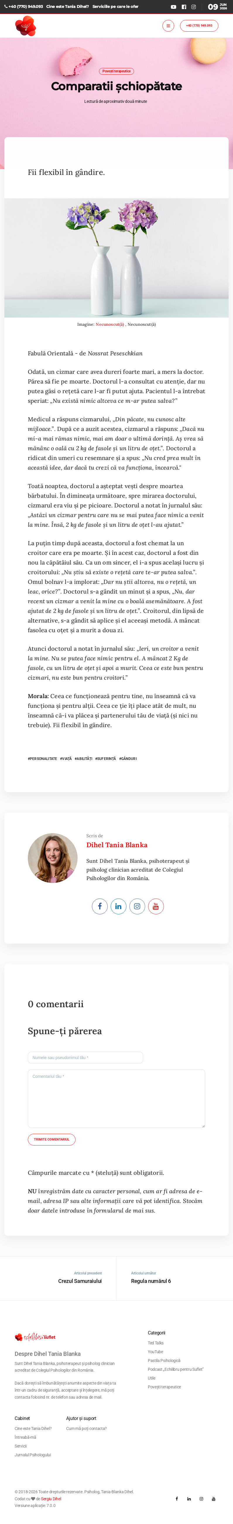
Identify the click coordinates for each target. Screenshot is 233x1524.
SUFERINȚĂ (106, 759)
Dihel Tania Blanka (117, 845)
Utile (151, 1378)
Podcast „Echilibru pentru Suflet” (176, 1369)
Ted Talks (156, 1343)
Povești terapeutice (116, 71)
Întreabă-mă (25, 1437)
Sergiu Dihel (51, 1498)
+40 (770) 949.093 (25, 6)
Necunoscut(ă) (110, 324)
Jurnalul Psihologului (33, 1455)
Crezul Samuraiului (80, 1281)
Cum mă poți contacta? (86, 1428)
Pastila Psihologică (164, 1360)
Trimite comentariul (51, 1139)
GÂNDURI (129, 759)
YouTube (155, 1351)
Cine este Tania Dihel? (67, 6)
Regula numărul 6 (151, 1281)
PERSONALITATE (43, 759)
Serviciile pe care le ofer (115, 6)
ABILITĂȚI (84, 759)
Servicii (21, 1446)
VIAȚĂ (67, 759)
